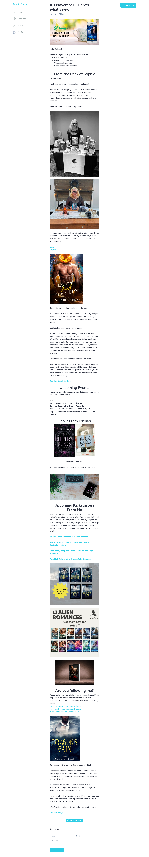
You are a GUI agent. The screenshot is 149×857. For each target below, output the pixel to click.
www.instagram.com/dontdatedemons (66, 706)
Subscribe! (130, 5)
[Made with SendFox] (142, 844)
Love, (52, 247)
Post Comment (57, 850)
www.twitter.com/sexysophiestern (64, 712)
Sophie (53, 250)
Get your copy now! (58, 813)
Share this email (74, 820)
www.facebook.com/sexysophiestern (65, 709)
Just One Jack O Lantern (60, 381)
